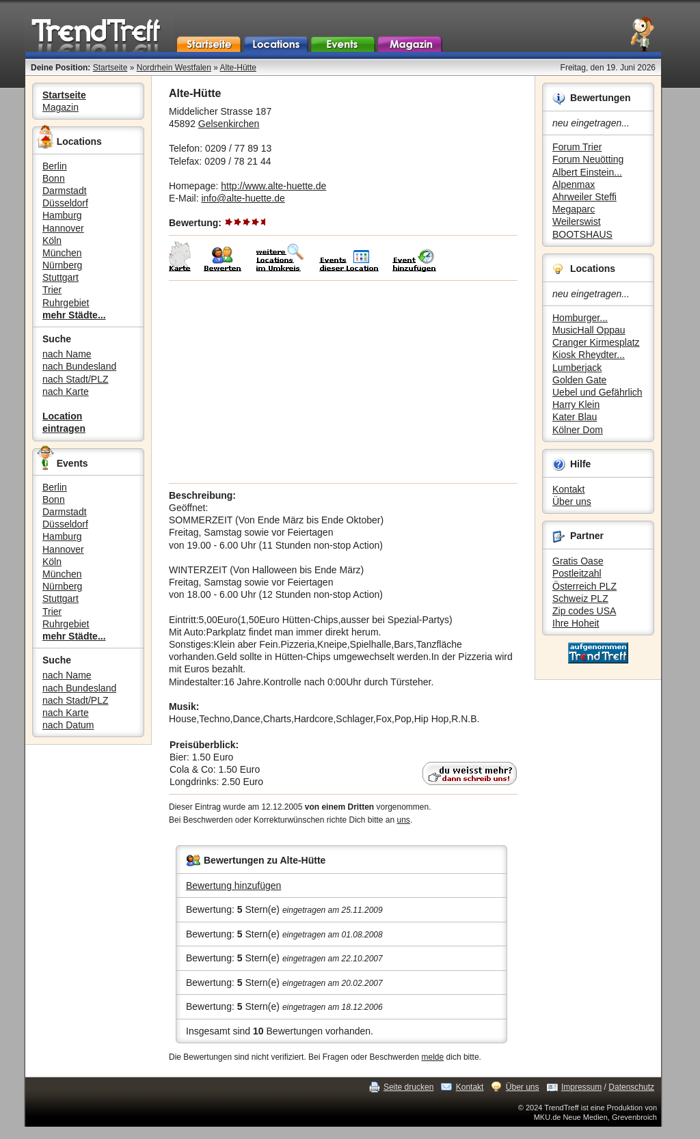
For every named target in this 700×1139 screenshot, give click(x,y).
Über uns (571, 501)
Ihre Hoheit (575, 623)
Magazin (60, 107)
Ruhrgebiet (66, 302)
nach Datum (68, 724)
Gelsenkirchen (229, 123)
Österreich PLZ (584, 586)
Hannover (63, 228)
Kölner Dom (577, 429)
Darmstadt (64, 190)
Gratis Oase (578, 560)
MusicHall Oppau (588, 330)
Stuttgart (60, 277)
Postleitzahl (577, 573)
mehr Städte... (74, 315)
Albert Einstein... (587, 172)
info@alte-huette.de (242, 198)
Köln (52, 240)
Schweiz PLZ (580, 598)
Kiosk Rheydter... (588, 354)
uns (403, 820)
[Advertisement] (343, 382)
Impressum (581, 1087)
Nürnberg (62, 265)
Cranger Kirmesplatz (596, 342)
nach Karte (65, 391)
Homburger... (580, 317)
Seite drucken (408, 1087)
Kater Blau (574, 416)
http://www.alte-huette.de (273, 185)
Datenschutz (631, 1087)
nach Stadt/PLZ (75, 379)
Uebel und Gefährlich (597, 392)
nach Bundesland (79, 366)
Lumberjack (577, 367)
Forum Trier (577, 146)
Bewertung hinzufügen (233, 885)
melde (433, 1057)
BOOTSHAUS (582, 234)
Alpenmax (573, 184)
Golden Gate (579, 379)
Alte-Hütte (238, 67)
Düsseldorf (65, 202)
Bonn (53, 178)
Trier (52, 289)
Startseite (110, 67)
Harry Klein (576, 404)
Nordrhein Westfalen (174, 67)
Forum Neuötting (587, 159)
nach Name (67, 353)
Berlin (54, 166)
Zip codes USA (584, 610)
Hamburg (62, 215)
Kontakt (568, 489)
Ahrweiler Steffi (584, 196)
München (62, 252)
